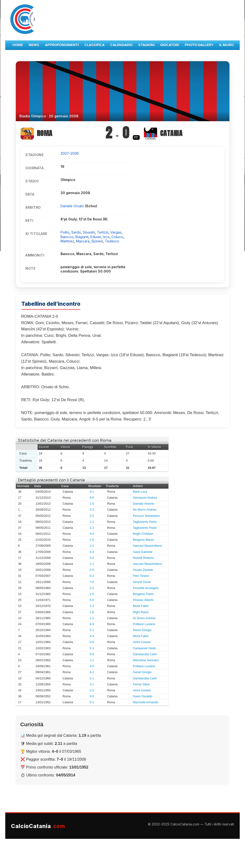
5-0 (92, 600)
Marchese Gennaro (146, 660)
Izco (106, 237)
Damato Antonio (144, 503)
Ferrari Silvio (141, 684)
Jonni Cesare (142, 642)
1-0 (92, 503)
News (34, 45)
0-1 (92, 702)
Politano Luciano (144, 624)
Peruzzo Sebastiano (146, 516)
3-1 (92, 684)
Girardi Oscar (142, 582)
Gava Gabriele (142, 552)
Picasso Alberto (143, 600)
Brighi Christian (143, 533)
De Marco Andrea (144, 509)
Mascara (82, 241)
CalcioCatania (38, 826)
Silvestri (89, 232)
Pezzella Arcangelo (146, 588)
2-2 (92, 509)
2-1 (92, 527)
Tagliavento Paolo (145, 522)
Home (17, 45)
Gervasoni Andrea (145, 497)
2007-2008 (70, 153)
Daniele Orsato (73, 206)
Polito (65, 232)
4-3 (92, 552)
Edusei (95, 237)
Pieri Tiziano (141, 576)
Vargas (115, 232)
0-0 (92, 642)
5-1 (92, 648)
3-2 (92, 558)
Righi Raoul (141, 612)
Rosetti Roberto (143, 558)
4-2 (92, 533)
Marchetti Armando (145, 702)
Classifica (94, 45)
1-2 (92, 606)
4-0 (92, 497)
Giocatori (169, 45)
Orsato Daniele (143, 570)
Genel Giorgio (142, 630)
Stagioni (146, 45)
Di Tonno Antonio (144, 618)
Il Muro (226, 45)
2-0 (92, 570)
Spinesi (97, 241)
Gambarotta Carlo (145, 654)
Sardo (76, 232)
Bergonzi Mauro (143, 539)
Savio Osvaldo (142, 696)
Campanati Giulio (144, 648)
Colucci (117, 237)
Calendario (121, 45)
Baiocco (67, 237)
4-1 (92, 491)
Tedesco (112, 241)
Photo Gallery (199, 45)
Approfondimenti (62, 45)
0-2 (92, 576)
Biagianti (82, 237)
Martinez (67, 241)
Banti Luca (140, 491)
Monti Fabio (141, 606)
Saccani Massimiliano (147, 545)
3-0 (92, 696)
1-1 (92, 522)
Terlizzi (102, 232)
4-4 (92, 636)
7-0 (92, 582)
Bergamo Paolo (143, 594)
